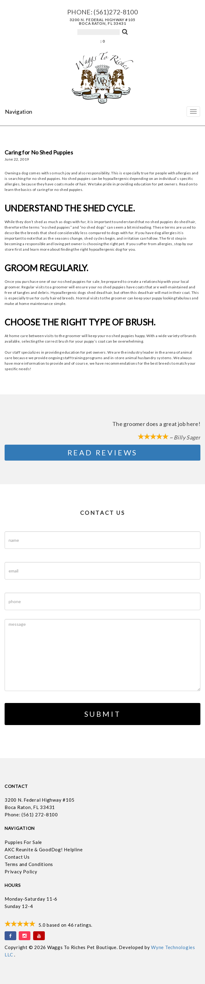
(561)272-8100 (116, 12)
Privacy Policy (21, 871)
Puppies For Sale (23, 842)
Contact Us (17, 857)
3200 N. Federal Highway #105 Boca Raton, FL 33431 (103, 21)
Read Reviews (103, 452)
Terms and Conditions (29, 864)
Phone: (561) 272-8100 (31, 814)
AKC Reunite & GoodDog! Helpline (44, 849)
